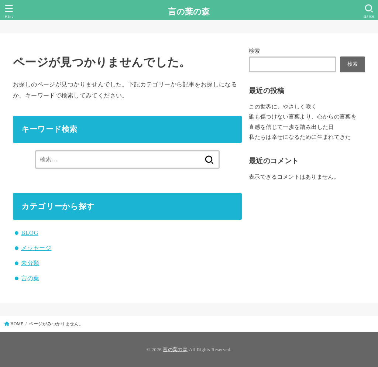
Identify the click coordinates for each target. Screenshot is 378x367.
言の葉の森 (189, 11)
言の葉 (30, 278)
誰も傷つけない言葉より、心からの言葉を (303, 117)
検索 (254, 51)
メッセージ (36, 247)
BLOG (29, 232)
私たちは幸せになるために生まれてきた (300, 137)
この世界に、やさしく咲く (283, 107)
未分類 (30, 263)
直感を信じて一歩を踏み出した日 (291, 127)
